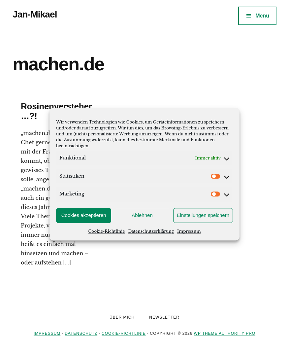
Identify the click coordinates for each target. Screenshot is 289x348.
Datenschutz (81, 333)
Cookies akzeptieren (83, 215)
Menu (262, 15)
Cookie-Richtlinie (106, 231)
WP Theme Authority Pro (224, 333)
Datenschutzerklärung (151, 231)
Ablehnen (142, 215)
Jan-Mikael (35, 14)
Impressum (189, 231)
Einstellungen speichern (203, 215)
